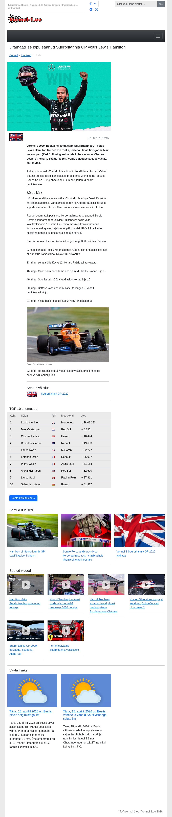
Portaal (13, 55)
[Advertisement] (140, 83)
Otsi (161, 4)
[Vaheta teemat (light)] (92, 4)
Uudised (26, 55)
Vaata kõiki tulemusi (23, 498)
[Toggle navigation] (158, 36)
